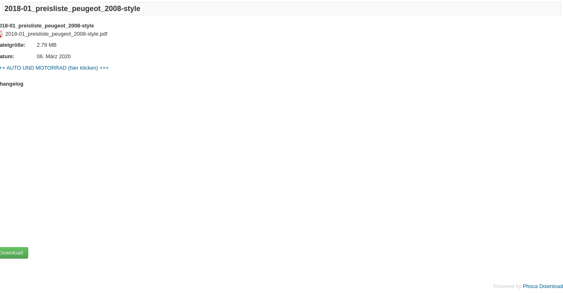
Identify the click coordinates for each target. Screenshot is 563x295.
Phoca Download (543, 286)
